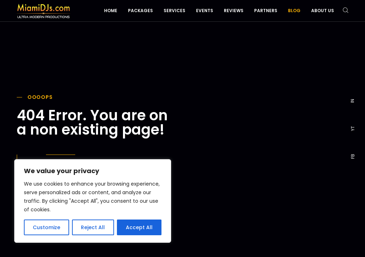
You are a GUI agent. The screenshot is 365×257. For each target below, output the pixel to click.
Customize (46, 227)
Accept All (139, 227)
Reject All (93, 227)
